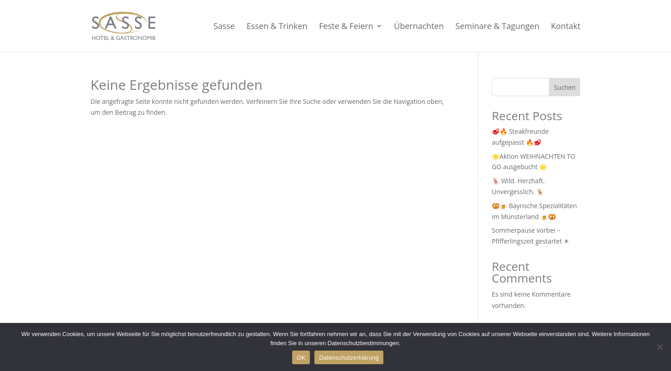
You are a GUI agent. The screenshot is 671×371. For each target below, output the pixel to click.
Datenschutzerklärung (348, 357)
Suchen (565, 87)
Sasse (224, 27)
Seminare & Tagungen (497, 27)
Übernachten (419, 27)
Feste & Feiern (346, 27)
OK (301, 357)
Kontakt (565, 27)
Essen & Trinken (276, 27)
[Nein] (659, 346)
